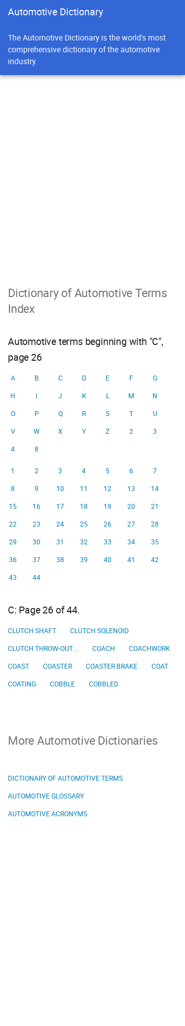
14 (155, 488)
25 (84, 524)
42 (155, 559)
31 (60, 541)
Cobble (62, 684)
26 (107, 524)
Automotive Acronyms (47, 813)
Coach (103, 648)
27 (131, 524)
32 (84, 541)
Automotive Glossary (46, 796)
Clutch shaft (32, 630)
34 (131, 541)
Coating (22, 684)
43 (13, 577)
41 (131, 559)
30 (36, 541)
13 (131, 488)
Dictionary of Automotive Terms (65, 778)
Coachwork (149, 648)
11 (84, 488)
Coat (159, 666)
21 (155, 506)
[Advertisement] (92, 172)
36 (13, 559)
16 (36, 506)
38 (60, 559)
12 (107, 488)
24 (60, 524)
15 (13, 506)
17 (60, 506)
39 (84, 559)
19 (107, 506)
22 (13, 524)
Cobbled (103, 684)
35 (155, 541)
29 (13, 541)
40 (107, 559)
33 (107, 541)
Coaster (57, 666)
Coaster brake (112, 666)
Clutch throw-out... (43, 648)
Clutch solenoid (99, 630)
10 (60, 488)
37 (36, 559)
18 (84, 506)
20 (131, 506)
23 (36, 524)
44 (36, 577)
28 (155, 524)
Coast (18, 666)
